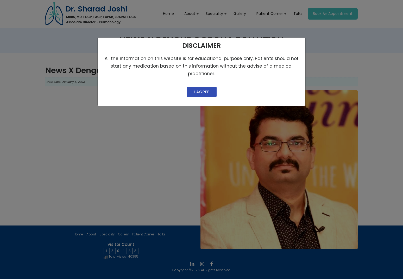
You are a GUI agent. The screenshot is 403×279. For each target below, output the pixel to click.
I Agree (201, 91)
